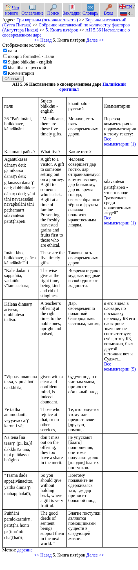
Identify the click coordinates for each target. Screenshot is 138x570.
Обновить (13, 79)
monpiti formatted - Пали (31, 56)
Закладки (72, 10)
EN (125, 6)
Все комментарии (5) (120, 366)
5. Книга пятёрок (62, 30)
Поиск (53, 10)
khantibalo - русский (27, 67)
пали (12, 50)
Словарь (90, 10)
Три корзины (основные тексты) (47, 19)
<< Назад (43, 40)
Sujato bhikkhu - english (30, 62)
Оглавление (32, 10)
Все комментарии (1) (120, 141)
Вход (108, 10)
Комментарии (21, 73)
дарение (25, 550)
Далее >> (95, 40)
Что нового (12, 10)
